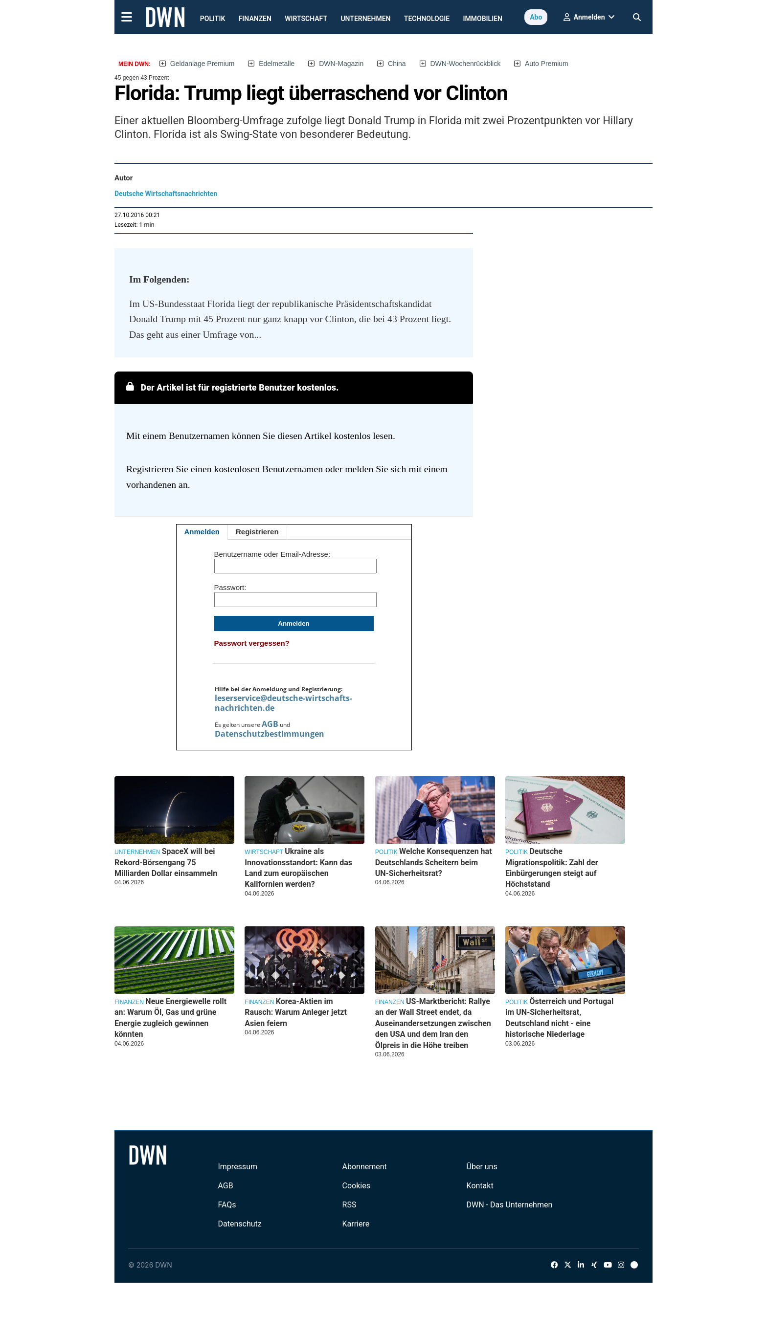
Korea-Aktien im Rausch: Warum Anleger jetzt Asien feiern (295, 1012)
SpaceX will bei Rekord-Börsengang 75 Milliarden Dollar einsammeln (165, 862)
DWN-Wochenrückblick (465, 63)
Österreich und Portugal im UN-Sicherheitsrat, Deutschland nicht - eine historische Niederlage (559, 1018)
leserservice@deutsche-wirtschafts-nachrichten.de (283, 703)
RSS (349, 1204)
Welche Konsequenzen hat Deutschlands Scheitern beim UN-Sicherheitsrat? (433, 862)
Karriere (356, 1223)
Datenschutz (239, 1223)
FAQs (227, 1204)
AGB (270, 724)
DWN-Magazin (341, 63)
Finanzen (255, 18)
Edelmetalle (276, 63)
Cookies (356, 1185)
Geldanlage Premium (202, 63)
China (397, 63)
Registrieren (257, 531)
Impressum (237, 1166)
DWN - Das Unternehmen (510, 1204)
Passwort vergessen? (252, 643)
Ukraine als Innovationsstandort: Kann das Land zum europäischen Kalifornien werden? (298, 868)
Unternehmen (365, 18)
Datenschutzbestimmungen (269, 733)
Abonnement (364, 1166)
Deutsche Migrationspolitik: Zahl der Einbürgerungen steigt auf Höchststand (551, 868)
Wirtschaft (306, 18)
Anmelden (202, 531)
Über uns (482, 1166)
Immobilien (483, 18)
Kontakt (480, 1185)
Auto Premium (546, 63)
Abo (536, 17)
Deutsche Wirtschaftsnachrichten (165, 193)
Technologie (427, 18)
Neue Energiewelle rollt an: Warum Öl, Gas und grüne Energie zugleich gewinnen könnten (170, 1018)
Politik (213, 18)
